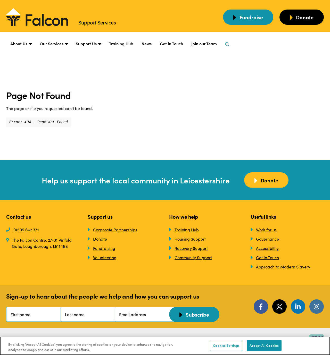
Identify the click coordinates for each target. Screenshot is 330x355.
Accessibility (265, 248)
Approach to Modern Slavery (280, 267)
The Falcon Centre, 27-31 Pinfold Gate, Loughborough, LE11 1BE (39, 243)
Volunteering (102, 257)
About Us (20, 43)
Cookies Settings (226, 345)
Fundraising (101, 248)
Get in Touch (171, 43)
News (147, 43)
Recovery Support (188, 248)
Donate (97, 239)
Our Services (54, 43)
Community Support (190, 257)
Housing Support (187, 239)
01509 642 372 (22, 229)
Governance (265, 239)
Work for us (264, 229)
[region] (165, 346)
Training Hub (121, 43)
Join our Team (204, 43)
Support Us (88, 43)
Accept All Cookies (264, 345)
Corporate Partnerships (112, 229)
